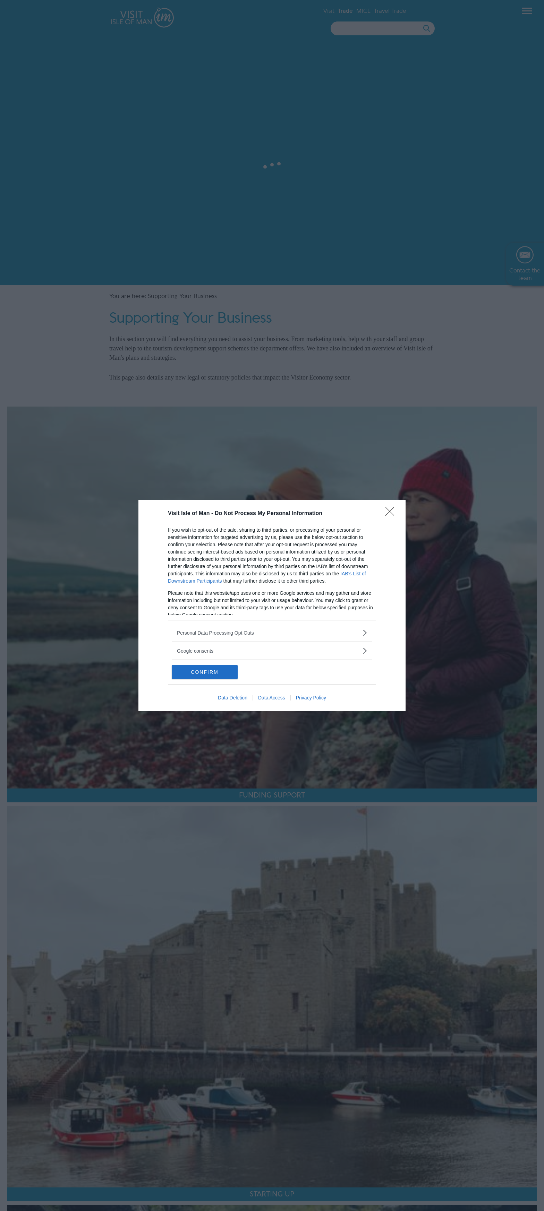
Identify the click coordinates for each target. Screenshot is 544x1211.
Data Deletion (232, 697)
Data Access (271, 697)
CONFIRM (204, 672)
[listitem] (272, 632)
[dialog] (272, 605)
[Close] (392, 513)
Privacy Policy (311, 697)
